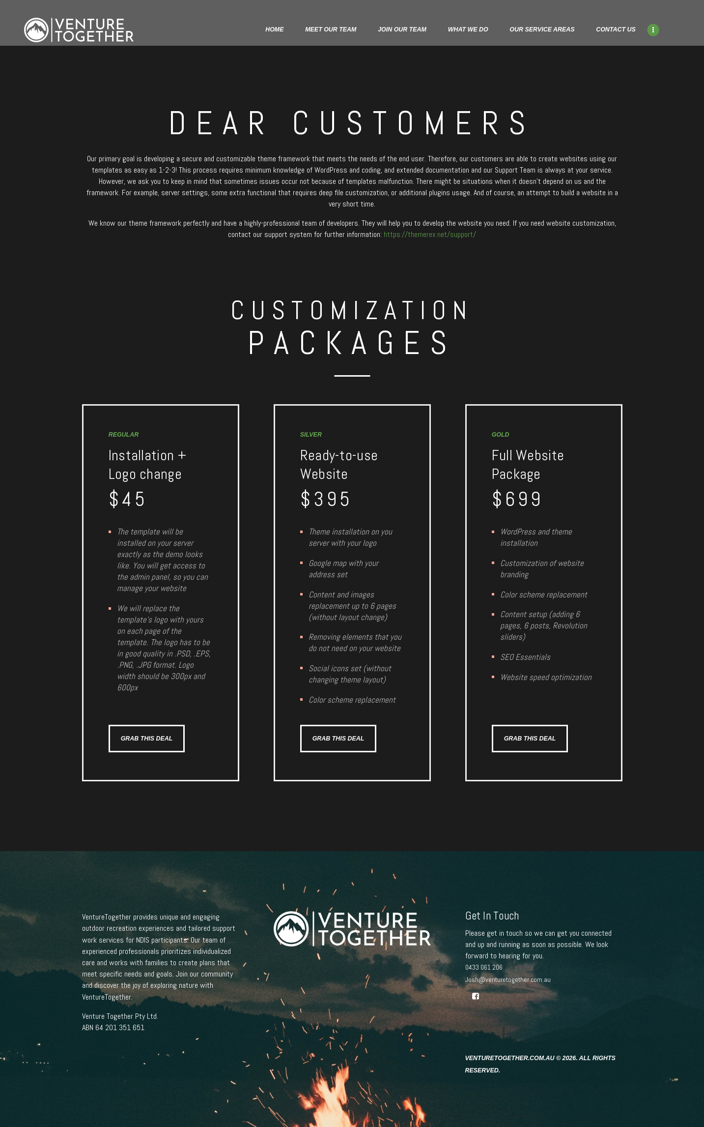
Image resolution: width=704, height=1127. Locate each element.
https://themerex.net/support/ (430, 234)
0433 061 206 (484, 967)
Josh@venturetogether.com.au (508, 979)
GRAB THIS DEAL (147, 738)
